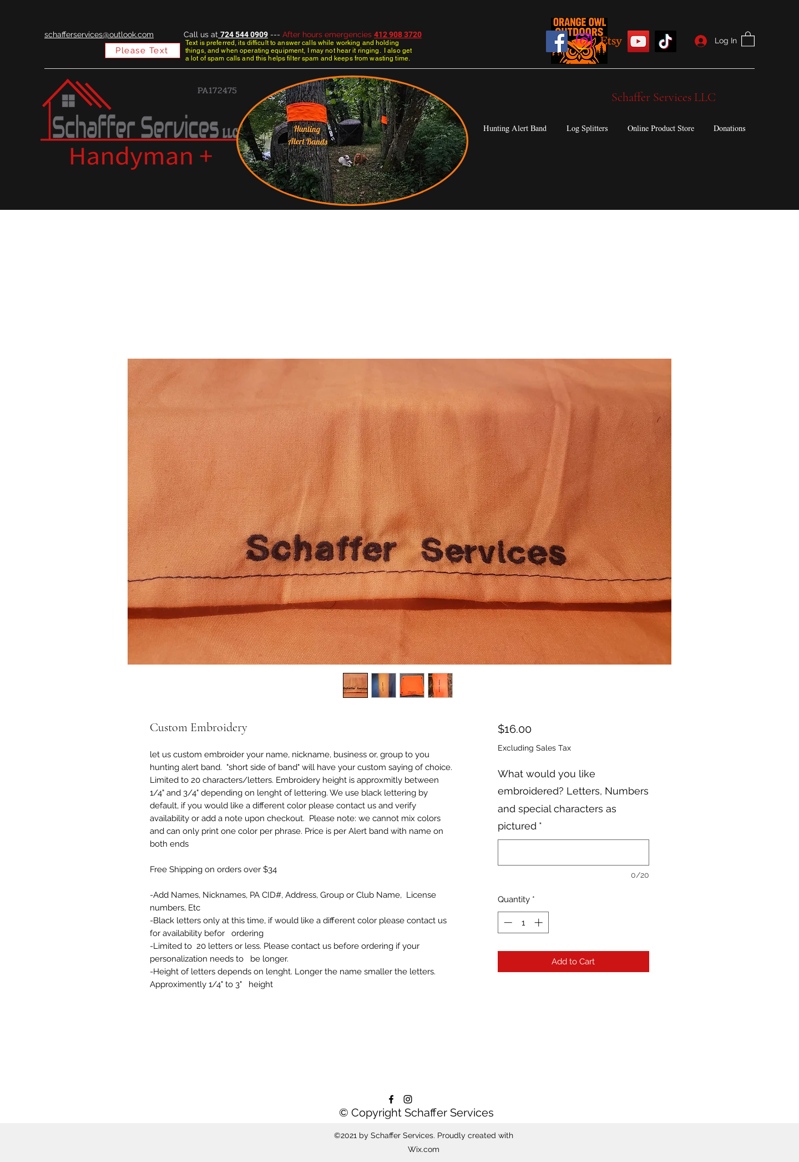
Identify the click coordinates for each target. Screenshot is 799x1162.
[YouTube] (638, 41)
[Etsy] (611, 41)
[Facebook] (557, 41)
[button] (748, 39)
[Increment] (539, 922)
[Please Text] (142, 50)
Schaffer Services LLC (663, 97)
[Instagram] (584, 41)
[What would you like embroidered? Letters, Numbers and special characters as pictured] (573, 852)
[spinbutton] (523, 922)
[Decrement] (506, 922)
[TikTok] (665, 41)
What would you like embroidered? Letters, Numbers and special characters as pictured (573, 800)
